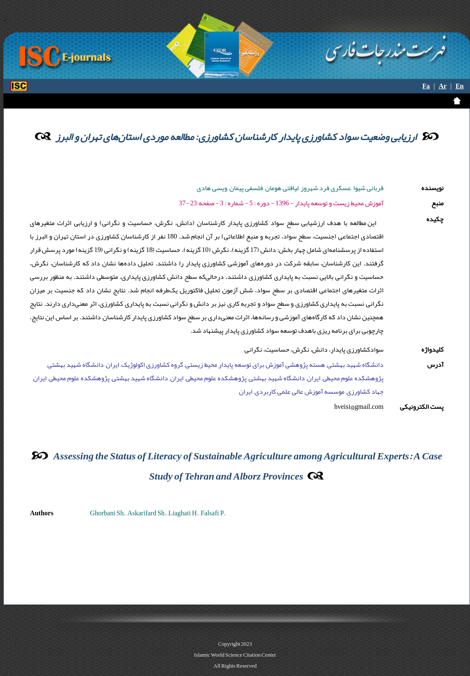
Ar (443, 86)
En (459, 86)
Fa (426, 86)
